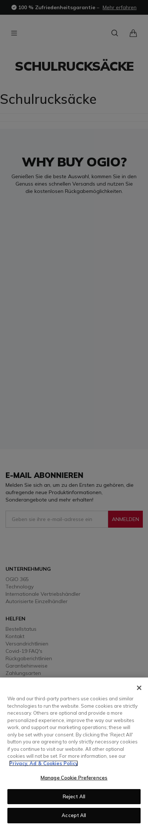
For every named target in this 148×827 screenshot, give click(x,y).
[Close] (139, 688)
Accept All (74, 815)
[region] (74, 752)
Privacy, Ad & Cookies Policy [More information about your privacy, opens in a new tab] (43, 763)
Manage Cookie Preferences (74, 778)
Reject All (74, 796)
